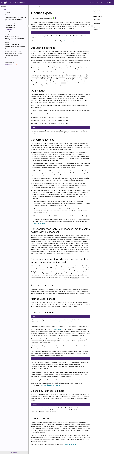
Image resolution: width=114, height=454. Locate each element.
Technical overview (10, 25)
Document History (11, 64)
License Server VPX (10, 62)
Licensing (7, 12)
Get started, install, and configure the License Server (14, 39)
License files (8, 32)
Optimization (97, 24)
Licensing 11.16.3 (44, 6)
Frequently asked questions (12, 23)
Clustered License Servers (11, 55)
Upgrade (7, 42)
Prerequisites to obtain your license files (15, 46)
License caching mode (71, 41)
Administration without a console (13, 53)
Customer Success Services (12, 36)
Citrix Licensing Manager (11, 49)
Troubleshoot (8, 60)
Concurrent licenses (97, 29)
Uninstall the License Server (12, 44)
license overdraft (58, 329)
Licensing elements (10, 27)
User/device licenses (97, 20)
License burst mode (38, 223)
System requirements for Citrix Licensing (15, 17)
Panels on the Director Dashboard (51, 385)
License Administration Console (13, 51)
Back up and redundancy (11, 57)
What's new (8, 15)
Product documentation (19, 3)
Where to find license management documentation (14, 20)
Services (7, 34)
